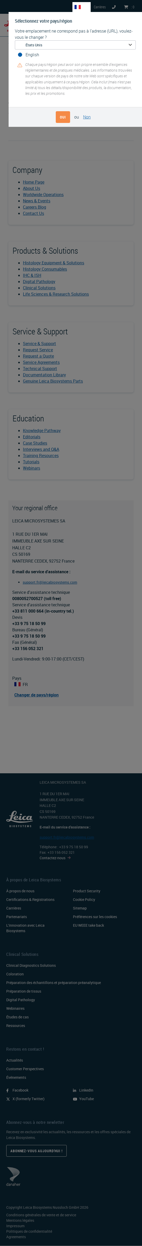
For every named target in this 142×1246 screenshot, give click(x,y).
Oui (63, 117)
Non (87, 117)
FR (85, 6)
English (32, 55)
